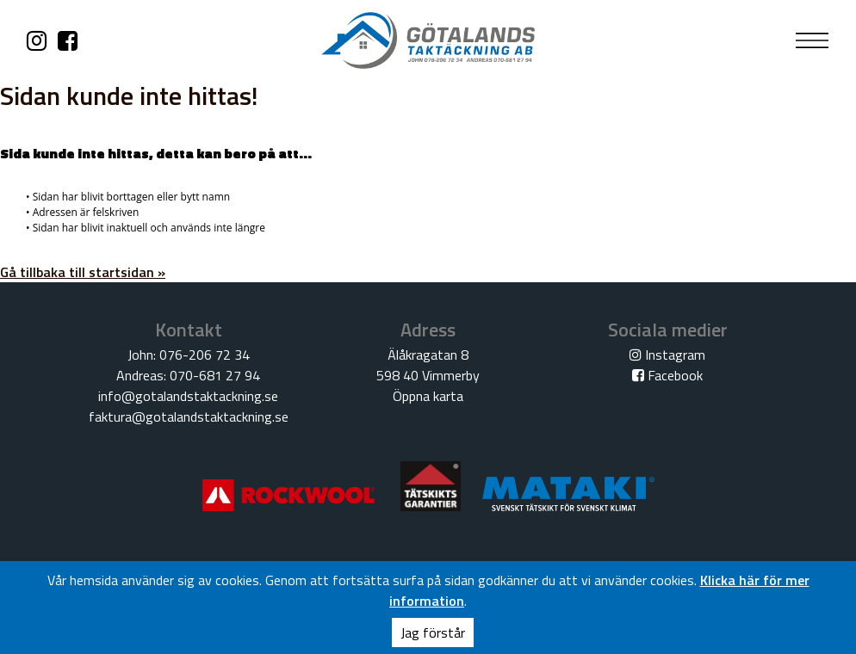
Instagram (667, 354)
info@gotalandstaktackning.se (188, 396)
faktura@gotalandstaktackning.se (188, 416)
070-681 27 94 (215, 375)
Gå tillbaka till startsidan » (82, 272)
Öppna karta (428, 396)
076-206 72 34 (204, 354)
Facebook (667, 375)
